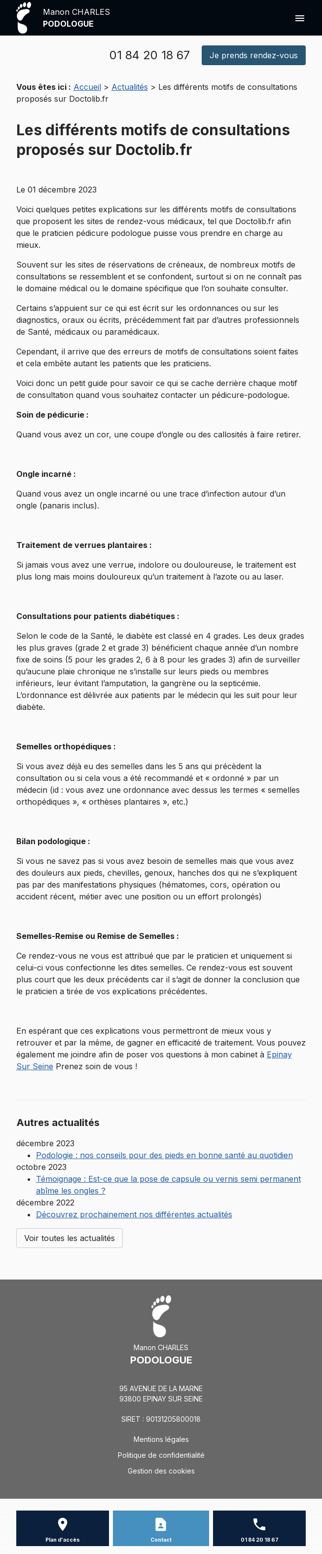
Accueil (87, 87)
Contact (161, 1540)
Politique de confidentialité (161, 1455)
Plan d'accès (62, 1540)
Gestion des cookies (161, 1471)
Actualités (129, 87)
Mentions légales (161, 1439)
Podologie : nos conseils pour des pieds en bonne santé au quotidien (164, 1155)
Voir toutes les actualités (69, 1238)
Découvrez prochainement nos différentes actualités (134, 1214)
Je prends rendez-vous (254, 55)
